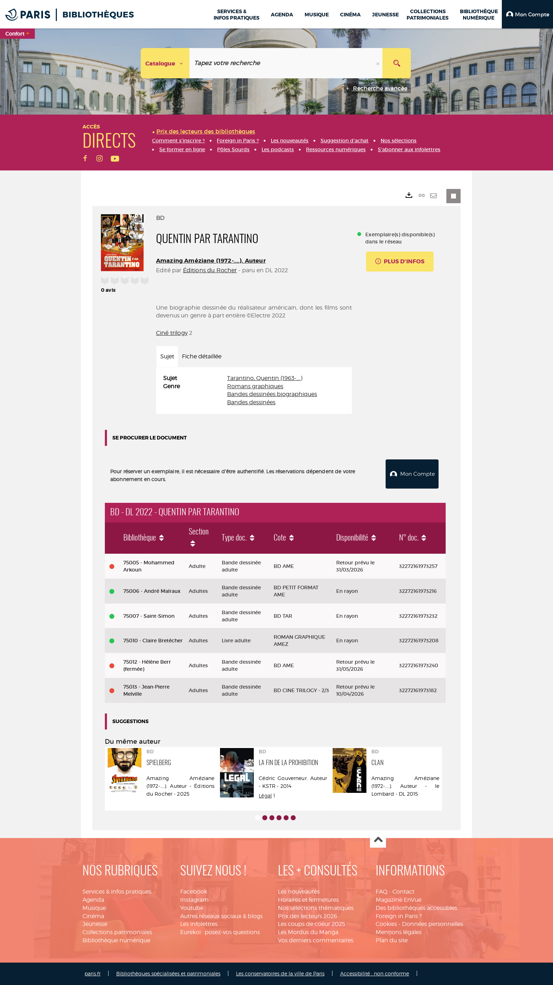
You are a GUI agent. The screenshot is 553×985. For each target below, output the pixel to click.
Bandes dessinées (251, 402)
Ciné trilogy (172, 333)
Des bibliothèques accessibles (416, 908)
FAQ (381, 891)
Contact (403, 891)
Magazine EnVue (399, 899)
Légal (265, 795)
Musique (94, 908)
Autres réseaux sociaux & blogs (221, 916)
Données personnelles (432, 924)
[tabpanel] (254, 390)
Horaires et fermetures (308, 899)
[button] (527, 14)
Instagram (194, 899)
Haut (378, 840)
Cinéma (93, 916)
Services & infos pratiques (116, 891)
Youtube (191, 908)
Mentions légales (399, 932)
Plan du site (392, 940)
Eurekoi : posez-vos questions (220, 932)
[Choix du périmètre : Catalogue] (165, 63)
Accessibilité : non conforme (374, 973)
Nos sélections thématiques (316, 908)
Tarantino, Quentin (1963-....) (264, 378)
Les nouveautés (299, 891)
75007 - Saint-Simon (149, 616)
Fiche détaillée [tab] (201, 356)
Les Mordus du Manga (308, 932)
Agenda (93, 899)
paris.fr (93, 973)
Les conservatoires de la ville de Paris (280, 973)
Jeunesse (94, 924)
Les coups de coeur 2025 (311, 924)
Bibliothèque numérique (116, 940)
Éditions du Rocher (210, 270)
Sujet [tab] (167, 356)
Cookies (386, 924)
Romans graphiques (255, 386)
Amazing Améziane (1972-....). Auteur (211, 260)
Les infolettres (199, 924)
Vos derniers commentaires (315, 940)
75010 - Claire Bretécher (153, 640)
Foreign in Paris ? (399, 916)
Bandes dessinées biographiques (272, 394)
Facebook (193, 891)
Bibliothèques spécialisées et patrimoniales (168, 973)
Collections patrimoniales (117, 932)
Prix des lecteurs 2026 (307, 916)
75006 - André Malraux (152, 591)
